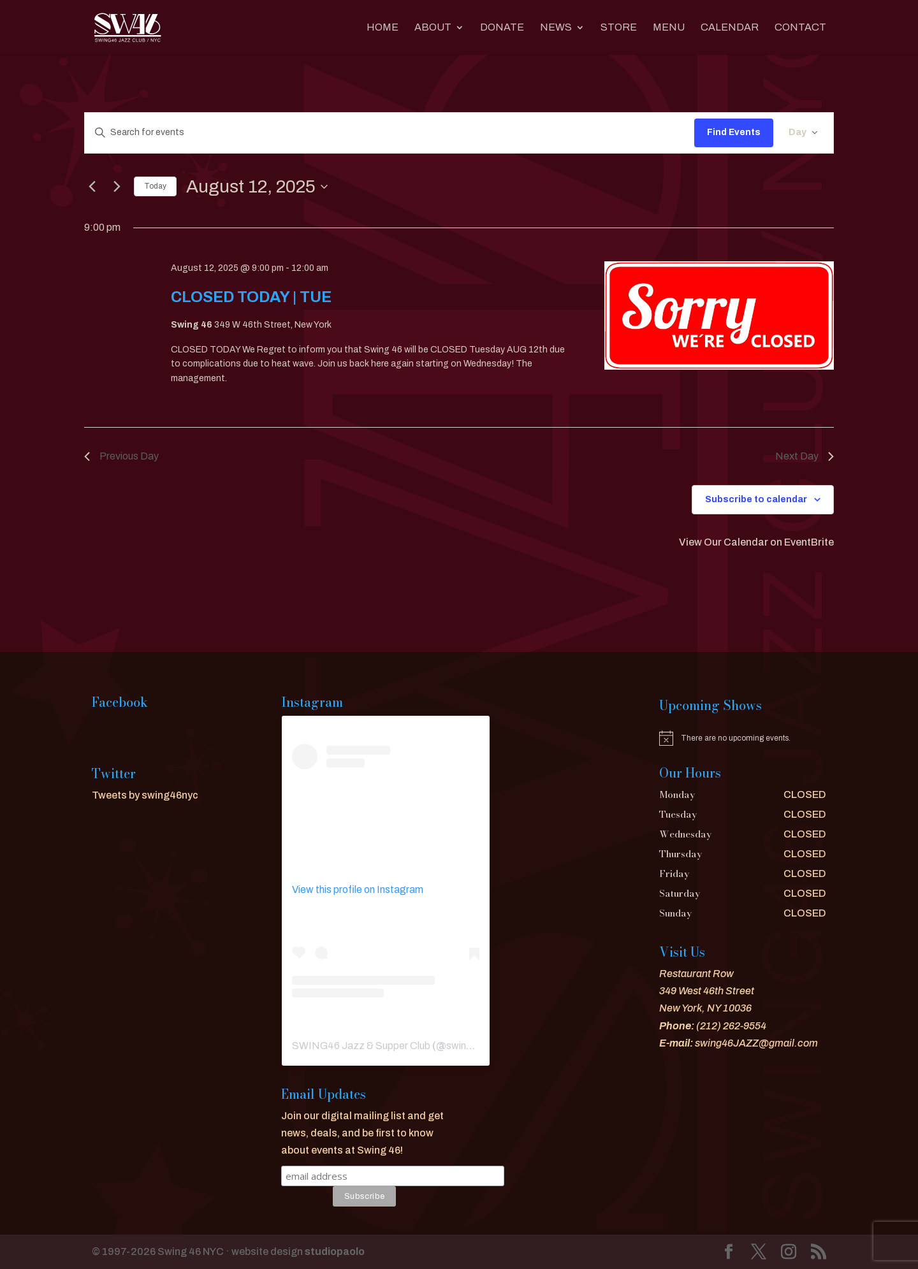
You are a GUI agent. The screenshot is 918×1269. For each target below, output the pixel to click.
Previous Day (121, 456)
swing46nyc (473, 1045)
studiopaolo (335, 1251)
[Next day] (116, 186)
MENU (669, 28)
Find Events (734, 132)
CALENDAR (730, 28)
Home (382, 28)
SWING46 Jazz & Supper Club (361, 1045)
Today (155, 186)
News (556, 28)
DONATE (502, 28)
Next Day (804, 456)
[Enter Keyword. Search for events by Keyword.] (389, 133)
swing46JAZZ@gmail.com (756, 1043)
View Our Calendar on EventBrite (756, 542)
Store (619, 28)
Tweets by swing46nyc (145, 795)
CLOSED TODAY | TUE (251, 297)
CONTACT (800, 28)
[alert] (742, 738)
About (432, 28)
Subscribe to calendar (756, 499)
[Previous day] (91, 186)
